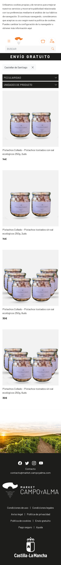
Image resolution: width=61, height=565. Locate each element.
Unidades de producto (30, 85)
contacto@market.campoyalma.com (30, 472)
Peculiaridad (30, 78)
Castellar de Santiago (16, 67)
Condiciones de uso (17, 507)
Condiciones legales (43, 507)
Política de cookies (20, 520)
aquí (29, 28)
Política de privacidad (38, 514)
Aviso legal (17, 514)
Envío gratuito (43, 520)
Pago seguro (25, 527)
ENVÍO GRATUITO (30, 56)
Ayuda (39, 527)
